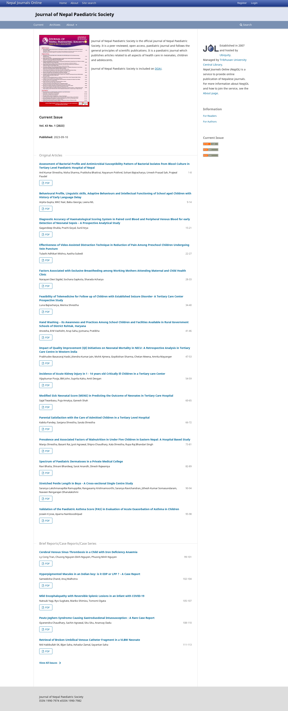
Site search (89, 3)
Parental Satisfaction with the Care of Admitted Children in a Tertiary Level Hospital (94, 417)
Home (63, 3)
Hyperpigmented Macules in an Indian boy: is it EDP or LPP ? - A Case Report (89, 574)
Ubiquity (225, 55)
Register (242, 3)
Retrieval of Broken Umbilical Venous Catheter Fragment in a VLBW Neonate (89, 640)
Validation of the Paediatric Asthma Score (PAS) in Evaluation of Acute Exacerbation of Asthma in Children (109, 509)
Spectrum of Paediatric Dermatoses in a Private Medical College (81, 461)
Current (38, 25)
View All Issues (48, 662)
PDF (47, 183)
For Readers (210, 116)
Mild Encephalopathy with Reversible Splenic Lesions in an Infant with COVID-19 (91, 596)
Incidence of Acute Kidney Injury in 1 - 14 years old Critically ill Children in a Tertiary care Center (102, 373)
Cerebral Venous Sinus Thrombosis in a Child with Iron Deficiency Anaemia (88, 552)
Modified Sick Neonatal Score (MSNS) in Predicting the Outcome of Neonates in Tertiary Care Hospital (106, 395)
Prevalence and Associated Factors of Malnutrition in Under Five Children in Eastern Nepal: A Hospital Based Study (114, 439)
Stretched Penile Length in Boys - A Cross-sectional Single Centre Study (86, 483)
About (74, 3)
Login (254, 3)
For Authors (210, 121)
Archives (55, 25)
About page (210, 93)
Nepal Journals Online (24, 2)
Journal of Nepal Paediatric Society (74, 14)
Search (246, 25)
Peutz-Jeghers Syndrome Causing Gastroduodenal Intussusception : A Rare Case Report (96, 618)
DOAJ (158, 68)
